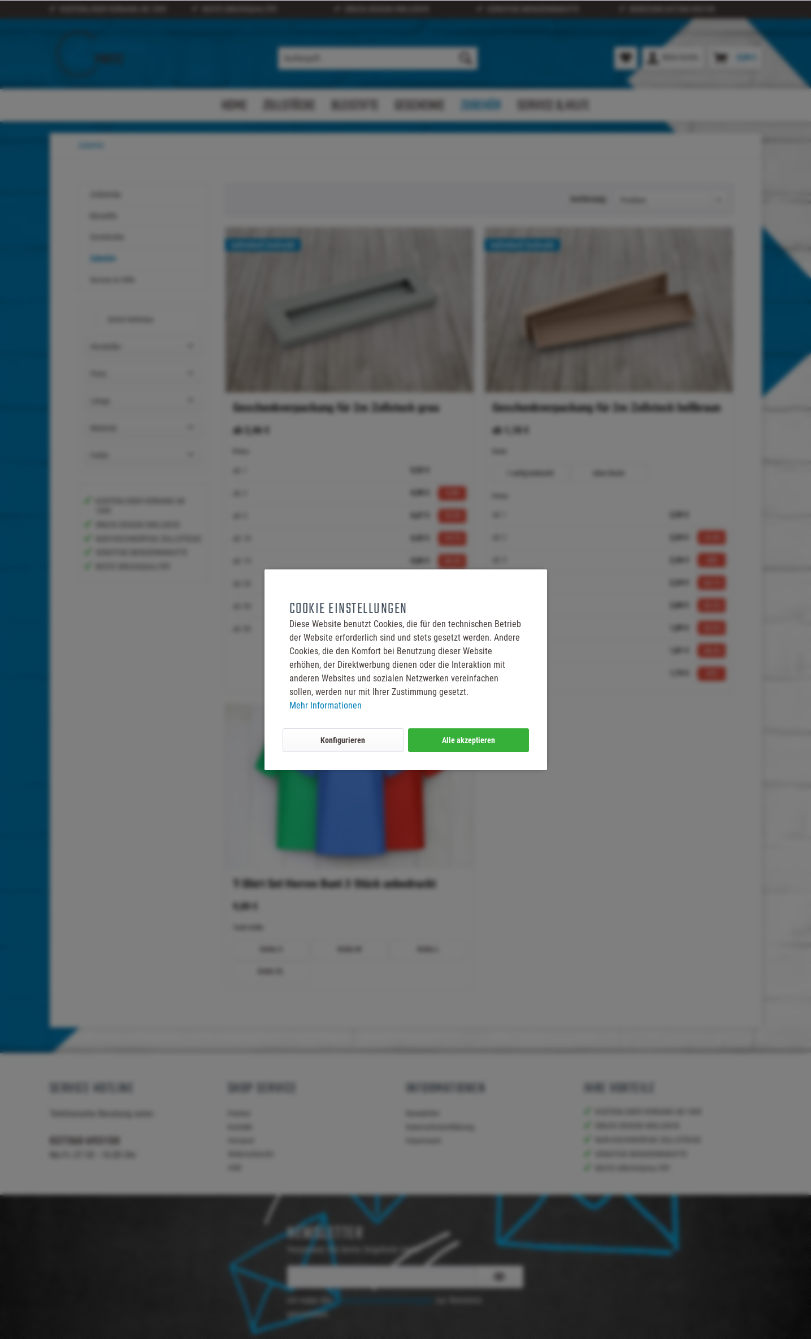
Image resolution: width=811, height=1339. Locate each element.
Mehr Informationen (325, 705)
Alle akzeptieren (468, 740)
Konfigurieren (342, 740)
